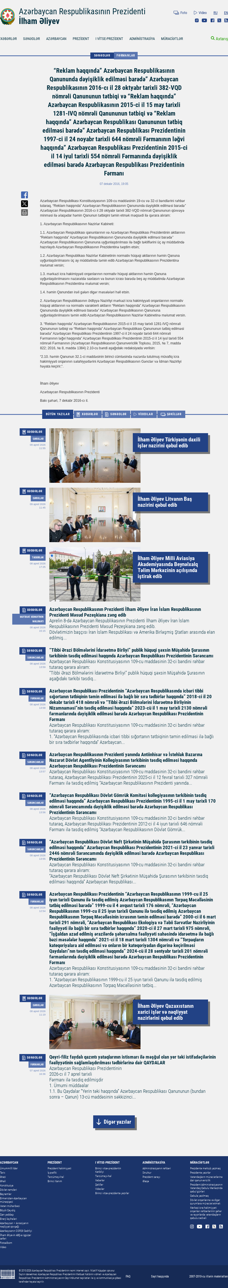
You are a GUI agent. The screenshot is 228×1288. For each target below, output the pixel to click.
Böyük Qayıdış (7, 1210)
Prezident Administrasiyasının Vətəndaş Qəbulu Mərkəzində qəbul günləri (206, 1188)
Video (203, 13)
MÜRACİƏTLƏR (172, 39)
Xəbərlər (100, 1180)
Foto (183, 13)
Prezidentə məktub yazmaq (205, 1168)
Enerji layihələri (8, 1218)
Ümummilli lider (9, 1168)
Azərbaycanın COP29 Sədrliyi (16, 1230)
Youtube (204, 20)
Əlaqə (145, 1181)
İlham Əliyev (39, 21)
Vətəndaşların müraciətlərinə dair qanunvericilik (206, 1178)
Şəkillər (99, 1184)
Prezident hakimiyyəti (59, 1168)
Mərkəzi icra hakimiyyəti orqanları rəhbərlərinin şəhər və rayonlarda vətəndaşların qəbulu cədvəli (206, 1213)
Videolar (99, 1188)
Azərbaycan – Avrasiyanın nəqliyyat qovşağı (14, 1225)
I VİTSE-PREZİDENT (109, 39)
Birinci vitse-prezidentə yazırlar (112, 1193)
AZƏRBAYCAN (56, 39)
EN (226, 13)
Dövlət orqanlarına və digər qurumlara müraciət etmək (205, 1201)
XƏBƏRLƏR (90, 414)
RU (215, 13)
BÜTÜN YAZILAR (58, 414)
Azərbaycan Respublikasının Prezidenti (82, 11)
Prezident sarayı (151, 1176)
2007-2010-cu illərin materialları (208, 1276)
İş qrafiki (52, 1172)
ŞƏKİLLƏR (174, 414)
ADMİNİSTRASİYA (142, 39)
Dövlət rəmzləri (8, 1189)
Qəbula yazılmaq (199, 1195)
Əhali (3, 1181)
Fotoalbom (6, 1242)
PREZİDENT (81, 39)
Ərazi (3, 1176)
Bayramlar (5, 1194)
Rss (226, 20)
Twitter (219, 20)
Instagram (197, 20)
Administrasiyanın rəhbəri (156, 1168)
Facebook (212, 20)
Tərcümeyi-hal (56, 1176)
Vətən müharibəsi (10, 1206)
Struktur (146, 1172)
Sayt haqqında (160, 1276)
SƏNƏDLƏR (31, 39)
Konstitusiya (6, 1185)
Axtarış (222, 38)
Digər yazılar (117, 1122)
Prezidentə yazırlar (200, 1172)
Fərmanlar (126, 55)
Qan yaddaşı (7, 1214)
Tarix (2, 1172)
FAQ (128, 1276)
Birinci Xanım (55, 1181)
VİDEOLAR (145, 414)
